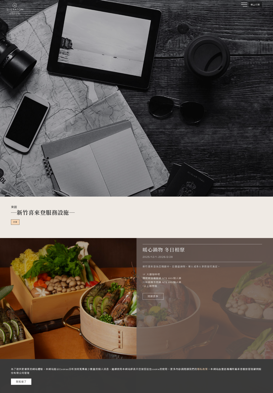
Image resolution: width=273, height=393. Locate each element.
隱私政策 (202, 369)
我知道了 (21, 381)
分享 (15, 222)
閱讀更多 (153, 296)
